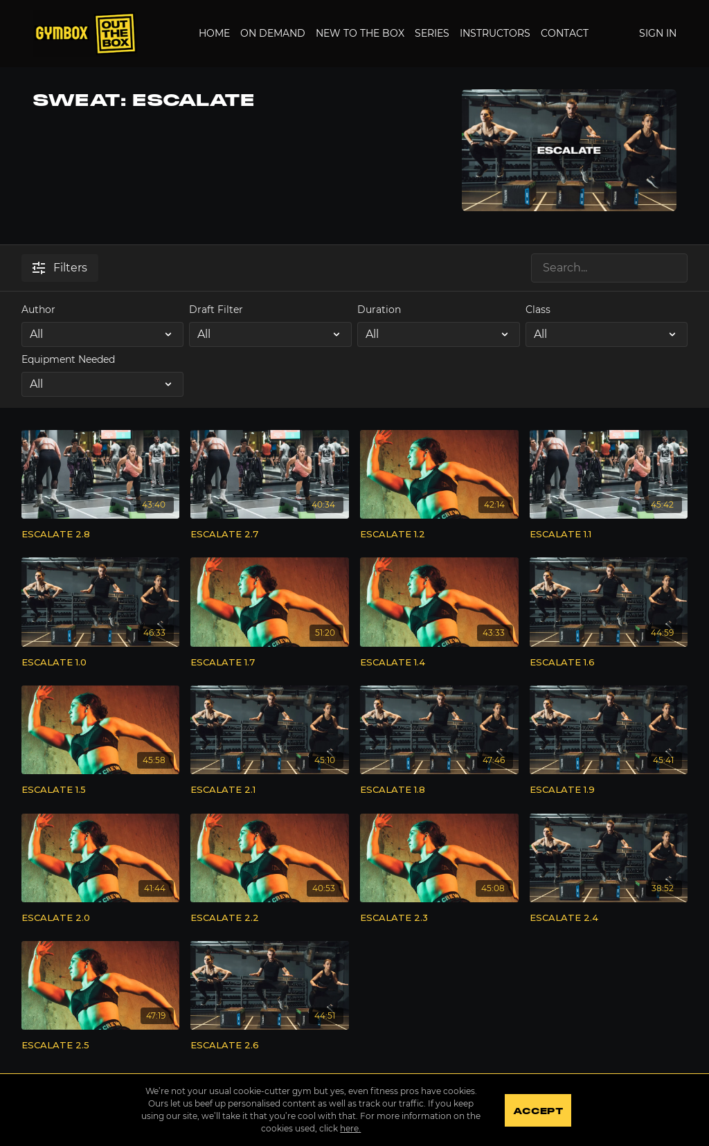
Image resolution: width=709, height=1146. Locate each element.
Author (38, 309)
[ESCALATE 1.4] (439, 663)
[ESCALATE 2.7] (269, 534)
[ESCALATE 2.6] (269, 1046)
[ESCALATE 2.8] (100, 534)
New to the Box (360, 33)
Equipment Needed (68, 359)
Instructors (495, 33)
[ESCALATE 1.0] (100, 663)
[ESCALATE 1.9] (609, 790)
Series (432, 33)
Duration (379, 309)
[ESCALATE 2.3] (439, 918)
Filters (60, 267)
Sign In (657, 33)
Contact (565, 33)
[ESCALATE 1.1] (609, 534)
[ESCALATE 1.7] (269, 663)
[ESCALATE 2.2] (269, 918)
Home (214, 33)
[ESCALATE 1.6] (609, 663)
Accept (537, 1111)
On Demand (272, 33)
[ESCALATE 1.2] (439, 534)
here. (350, 1128)
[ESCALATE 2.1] (269, 790)
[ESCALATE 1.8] (439, 790)
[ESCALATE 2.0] (100, 918)
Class (538, 309)
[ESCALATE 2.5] (100, 1046)
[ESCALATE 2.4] (609, 918)
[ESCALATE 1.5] (100, 790)
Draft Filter (216, 309)
